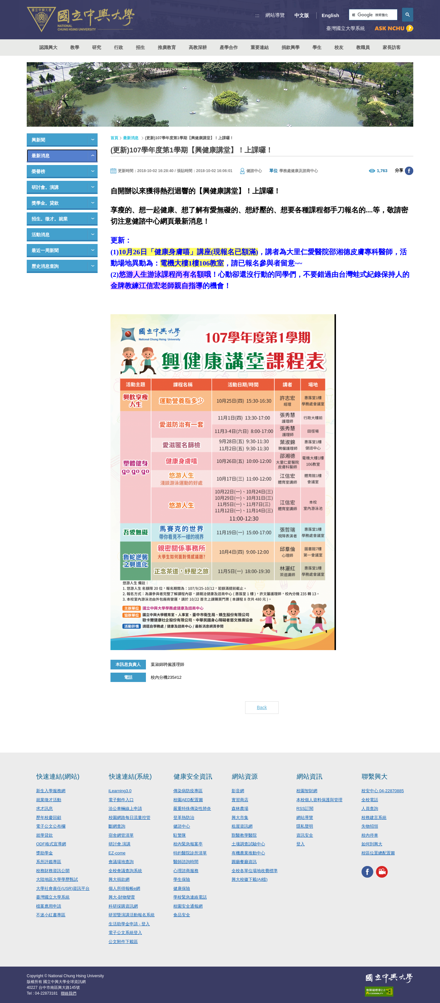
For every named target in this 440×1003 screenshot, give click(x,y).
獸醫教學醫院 (244, 835)
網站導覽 (275, 15)
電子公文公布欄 (50, 826)
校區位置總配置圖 (378, 853)
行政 (118, 47)
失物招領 (369, 826)
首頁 (114, 138)
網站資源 (245, 776)
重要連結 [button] (260, 47)
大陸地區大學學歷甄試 (57, 879)
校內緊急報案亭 (188, 844)
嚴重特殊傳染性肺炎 (192, 808)
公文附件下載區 (123, 941)
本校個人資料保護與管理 (319, 799)
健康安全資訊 (193, 776)
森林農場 (240, 808)
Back (262, 707)
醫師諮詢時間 (185, 861)
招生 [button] (140, 47)
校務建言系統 (374, 817)
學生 (316, 47)
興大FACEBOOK (367, 872)
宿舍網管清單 (121, 835)
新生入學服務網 (50, 790)
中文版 (301, 15)
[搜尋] (372, 15)
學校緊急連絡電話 (190, 897)
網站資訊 (309, 776)
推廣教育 (167, 47)
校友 (338, 47)
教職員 (363, 47)
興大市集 (240, 817)
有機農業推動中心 (248, 853)
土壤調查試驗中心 (248, 844)
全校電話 (369, 799)
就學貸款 (44, 835)
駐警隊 (179, 835)
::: (257, 15)
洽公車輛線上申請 (125, 808)
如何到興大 (371, 844)
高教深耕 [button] (198, 47)
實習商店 (240, 799)
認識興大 (48, 47)
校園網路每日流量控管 (129, 817)
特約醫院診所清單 (190, 853)
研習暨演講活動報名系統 (132, 914)
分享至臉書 (409, 171)
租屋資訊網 (242, 826)
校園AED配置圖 (188, 799)
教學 (74, 47)
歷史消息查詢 (45, 266)
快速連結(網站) (57, 776)
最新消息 (41, 155)
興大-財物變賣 (122, 897)
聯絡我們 (68, 993)
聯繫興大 (374, 776)
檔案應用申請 (48, 906)
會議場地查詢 (121, 861)
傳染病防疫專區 (188, 790)
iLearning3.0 (120, 790)
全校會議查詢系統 (125, 870)
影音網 (238, 790)
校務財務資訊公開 (53, 870)
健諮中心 (181, 826)
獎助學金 (44, 853)
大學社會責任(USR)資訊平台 (63, 888)
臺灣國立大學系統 (53, 897)
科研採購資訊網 (123, 906)
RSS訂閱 (304, 808)
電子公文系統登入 (125, 932)
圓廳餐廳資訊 (244, 861)
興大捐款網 (119, 879)
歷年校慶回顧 (48, 817)
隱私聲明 (304, 826)
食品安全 (181, 914)
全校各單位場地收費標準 (255, 870)
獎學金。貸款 (45, 203)
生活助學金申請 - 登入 (129, 923)
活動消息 (41, 234)
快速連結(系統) (130, 776)
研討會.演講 (120, 844)
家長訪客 (392, 47)
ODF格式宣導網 (51, 844)
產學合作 (229, 47)
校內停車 (369, 835)
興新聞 (38, 139)
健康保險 (181, 888)
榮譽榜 (38, 171)
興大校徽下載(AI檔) (250, 879)
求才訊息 (44, 808)
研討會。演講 (45, 187)
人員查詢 (369, 808)
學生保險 (181, 879)
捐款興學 (291, 47)
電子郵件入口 (121, 799)
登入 (300, 844)
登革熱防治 (183, 817)
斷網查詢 (117, 826)
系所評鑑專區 (48, 861)
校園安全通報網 (188, 906)
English (330, 15)
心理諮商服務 (185, 870)
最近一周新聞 (45, 250)
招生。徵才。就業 (50, 218)
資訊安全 (304, 835)
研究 (96, 47)
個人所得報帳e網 (124, 888)
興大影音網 (382, 872)
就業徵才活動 (48, 799)
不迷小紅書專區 (50, 914)
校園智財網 (306, 790)
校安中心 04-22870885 (382, 790)
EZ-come (117, 853)
